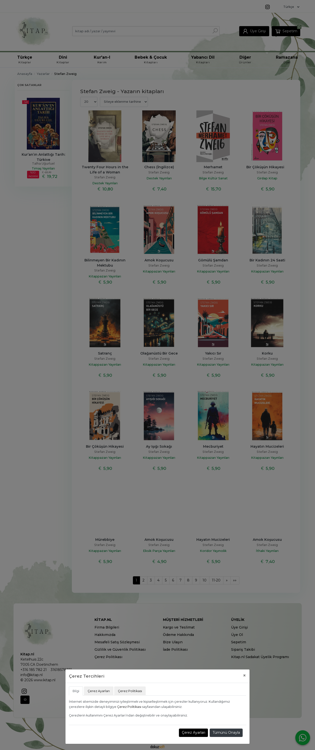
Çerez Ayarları (193, 732)
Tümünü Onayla (226, 732)
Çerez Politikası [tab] (130, 691)
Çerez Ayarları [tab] (99, 691)
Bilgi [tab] (76, 691)
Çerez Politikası (129, 707)
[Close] (244, 675)
